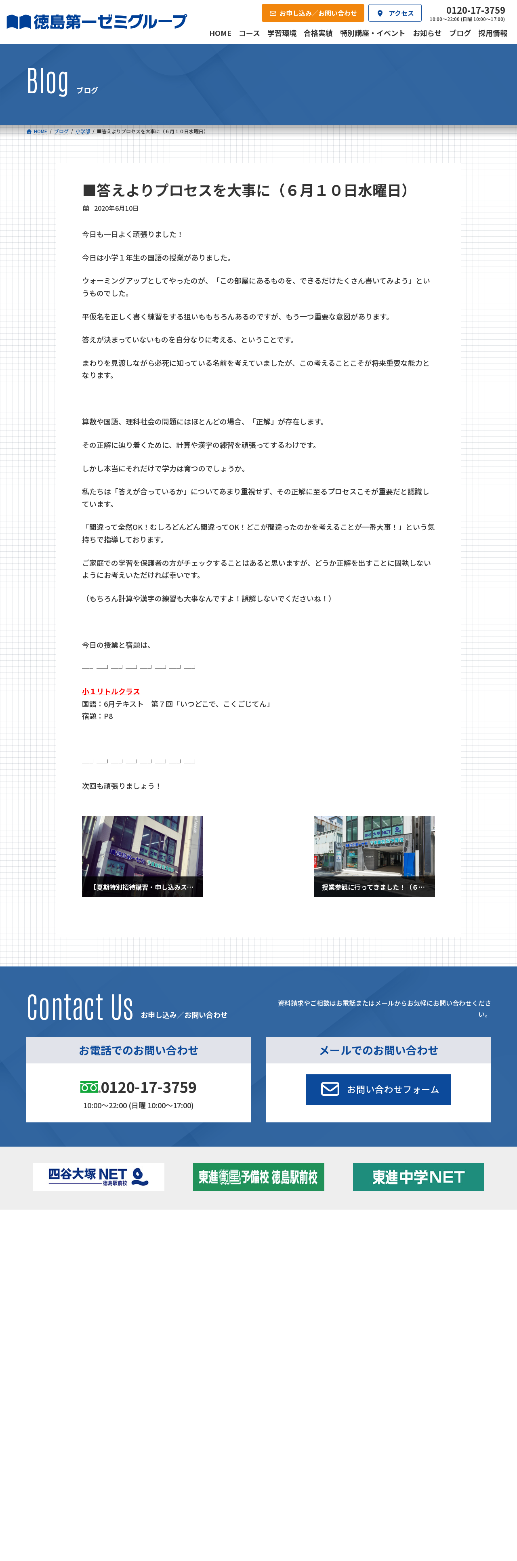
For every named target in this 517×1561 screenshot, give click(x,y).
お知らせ (406, 1251)
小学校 (54, 1240)
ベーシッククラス (75, 1286)
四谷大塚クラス (72, 1275)
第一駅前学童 (283, 1262)
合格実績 (47, 1305)
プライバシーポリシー (464, 1360)
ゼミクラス (67, 1264)
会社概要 (198, 1305)
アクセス (274, 1305)
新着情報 (396, 1227)
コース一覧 (49, 1227)
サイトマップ (419, 1360)
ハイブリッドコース (187, 1264)
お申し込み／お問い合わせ (447, 1305)
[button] (378, 1089)
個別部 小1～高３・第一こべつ (305, 1251)
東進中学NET (183, 1275)
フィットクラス (72, 1253)
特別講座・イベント (420, 1240)
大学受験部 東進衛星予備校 (304, 1240)
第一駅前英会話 (285, 1273)
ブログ (403, 1262)
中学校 (164, 1240)
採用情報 (349, 1305)
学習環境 (122, 1305)
